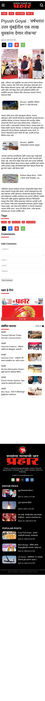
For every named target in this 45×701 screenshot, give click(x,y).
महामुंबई (4, 58)
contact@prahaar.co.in (26, 601)
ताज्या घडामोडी (20, 58)
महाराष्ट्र (11, 58)
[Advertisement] (22, 22)
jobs (23, 348)
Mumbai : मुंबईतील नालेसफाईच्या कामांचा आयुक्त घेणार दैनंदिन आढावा (30, 229)
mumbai (4, 348)
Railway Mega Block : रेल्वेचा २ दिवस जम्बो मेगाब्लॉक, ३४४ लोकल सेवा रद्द (31, 262)
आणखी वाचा (39, 452)
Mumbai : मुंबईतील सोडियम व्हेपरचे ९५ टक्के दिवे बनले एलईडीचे (29, 189)
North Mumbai (31, 348)
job (9, 348)
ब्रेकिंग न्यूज (29, 58)
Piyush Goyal (16, 348)
